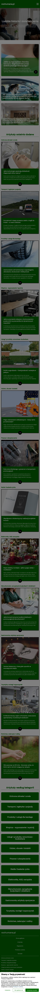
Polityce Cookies (18, 987)
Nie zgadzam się (18, 990)
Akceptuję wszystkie (32, 990)
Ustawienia (7, 990)
